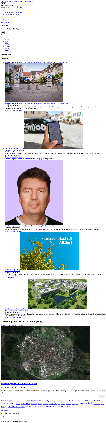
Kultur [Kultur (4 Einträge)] (40, 404)
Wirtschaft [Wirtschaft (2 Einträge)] (60, 406)
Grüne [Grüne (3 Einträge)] (18, 404)
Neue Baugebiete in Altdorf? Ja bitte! (19, 383)
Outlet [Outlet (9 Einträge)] (81, 403)
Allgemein (8, 46)
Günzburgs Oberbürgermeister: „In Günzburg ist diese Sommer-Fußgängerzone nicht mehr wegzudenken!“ (37, 103)
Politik (7, 39)
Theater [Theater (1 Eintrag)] (43, 406)
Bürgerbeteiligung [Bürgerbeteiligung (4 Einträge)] (45, 401)
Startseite (7, 38)
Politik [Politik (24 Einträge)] (89, 403)
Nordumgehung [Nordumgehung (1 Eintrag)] (75, 404)
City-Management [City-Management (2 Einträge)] (63, 401)
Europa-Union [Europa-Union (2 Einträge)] (77, 401)
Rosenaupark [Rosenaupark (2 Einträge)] (96, 404)
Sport (6, 41)
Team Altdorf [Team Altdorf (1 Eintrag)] (38, 406)
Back (2, 35)
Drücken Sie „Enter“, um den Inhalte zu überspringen (17, 1)
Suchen (102, 396)
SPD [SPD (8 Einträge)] (3, 406)
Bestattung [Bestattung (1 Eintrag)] (23, 401)
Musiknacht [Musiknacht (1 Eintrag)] (68, 404)
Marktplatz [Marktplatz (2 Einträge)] (54, 404)
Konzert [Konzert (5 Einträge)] (34, 404)
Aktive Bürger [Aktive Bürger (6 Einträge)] (6, 401)
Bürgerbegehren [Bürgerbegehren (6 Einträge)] (32, 401)
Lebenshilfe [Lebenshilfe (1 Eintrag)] (45, 404)
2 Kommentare (9, 277)
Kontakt (7, 48)
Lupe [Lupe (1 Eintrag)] (50, 404)
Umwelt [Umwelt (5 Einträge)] (48, 407)
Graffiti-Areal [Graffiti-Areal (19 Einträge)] (8, 403)
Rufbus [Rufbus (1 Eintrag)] (102, 404)
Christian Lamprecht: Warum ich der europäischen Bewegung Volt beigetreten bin (29, 226)
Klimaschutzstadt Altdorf (42, 269)
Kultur (7, 43)
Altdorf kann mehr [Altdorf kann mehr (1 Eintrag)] (16, 401)
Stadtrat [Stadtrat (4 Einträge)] (28, 407)
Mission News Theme (7, 421)
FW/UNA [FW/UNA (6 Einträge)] (96, 401)
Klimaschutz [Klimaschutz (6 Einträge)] (25, 404)
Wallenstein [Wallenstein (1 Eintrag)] (54, 406)
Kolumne (7, 45)
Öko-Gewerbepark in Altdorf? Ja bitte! (46, 309)
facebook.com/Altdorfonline (13, 13)
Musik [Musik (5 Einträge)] (63, 404)
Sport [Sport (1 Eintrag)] (6, 406)
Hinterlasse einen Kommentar (14, 110)
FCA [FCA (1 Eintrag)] (83, 401)
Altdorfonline (5, 22)
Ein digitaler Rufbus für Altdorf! (44, 148)
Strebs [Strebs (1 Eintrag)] (33, 406)
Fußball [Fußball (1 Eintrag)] (90, 401)
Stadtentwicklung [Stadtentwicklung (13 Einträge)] (16, 406)
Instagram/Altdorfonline (12, 14)
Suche (6, 50)
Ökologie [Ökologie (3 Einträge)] (67, 406)
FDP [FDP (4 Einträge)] (86, 401)
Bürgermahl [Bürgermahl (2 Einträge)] (55, 401)
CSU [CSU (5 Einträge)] (71, 401)
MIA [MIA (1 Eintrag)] (59, 404)
